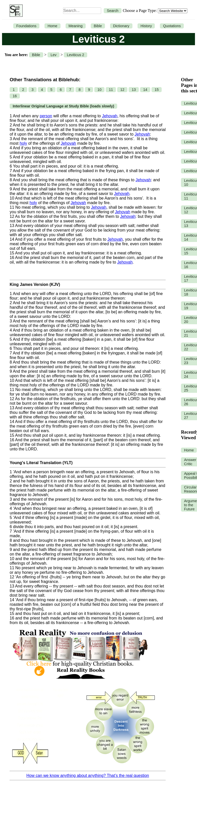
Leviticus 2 (75, 55)
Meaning (76, 26)
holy (23, 143)
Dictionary (121, 26)
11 (111, 90)
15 (157, 90)
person (46, 116)
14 (145, 90)
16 (15, 96)
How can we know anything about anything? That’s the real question (87, 775)
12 (122, 90)
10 (99, 90)
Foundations (26, 26)
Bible (98, 26)
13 (134, 90)
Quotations (172, 26)
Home (52, 26)
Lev (53, 55)
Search (112, 11)
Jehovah (109, 116)
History (146, 26)
